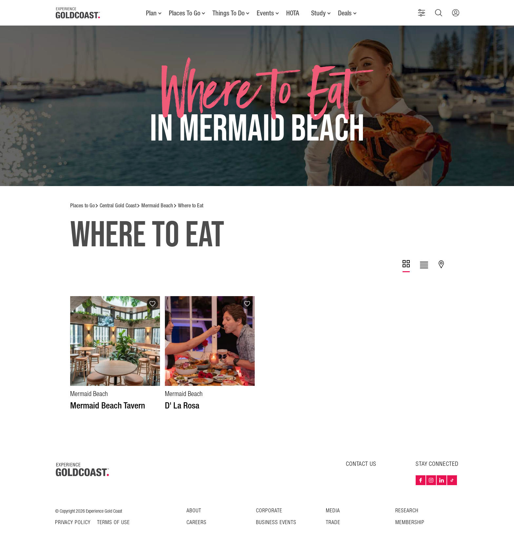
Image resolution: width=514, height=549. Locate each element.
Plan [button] (151, 13)
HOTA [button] (292, 13)
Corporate (269, 511)
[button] (421, 13)
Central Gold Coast (118, 205)
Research (406, 511)
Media (333, 511)
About (194, 511)
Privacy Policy (72, 523)
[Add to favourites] (152, 303)
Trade (333, 522)
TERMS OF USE (113, 523)
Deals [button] (345, 13)
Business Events (276, 522)
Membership (410, 522)
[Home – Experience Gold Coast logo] (82, 469)
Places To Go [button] (184, 13)
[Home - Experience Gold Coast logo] (78, 13)
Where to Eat (190, 205)
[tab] (406, 266)
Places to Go (82, 205)
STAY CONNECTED (437, 464)
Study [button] (318, 13)
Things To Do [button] (228, 13)
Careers (197, 522)
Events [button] (265, 13)
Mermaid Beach (157, 205)
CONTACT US (361, 464)
